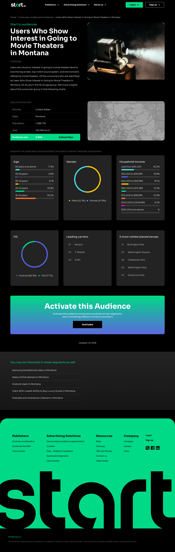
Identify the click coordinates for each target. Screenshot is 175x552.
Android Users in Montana (26, 384)
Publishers (50, 5)
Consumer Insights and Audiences (36, 17)
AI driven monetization (23, 441)
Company (130, 436)
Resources (104, 436)
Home (13, 17)
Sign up (153, 5)
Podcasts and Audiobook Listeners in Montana (37, 398)
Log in (133, 5)
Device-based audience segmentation (65, 441)
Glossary (100, 446)
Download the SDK (21, 446)
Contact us (101, 456)
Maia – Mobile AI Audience (60, 451)
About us (98, 5)
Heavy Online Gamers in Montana (30, 377)
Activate (87, 324)
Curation (51, 446)
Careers (127, 446)
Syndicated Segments (57, 456)
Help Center (102, 461)
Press (126, 451)
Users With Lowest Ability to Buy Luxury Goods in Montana (43, 391)
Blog (98, 441)
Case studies (18, 451)
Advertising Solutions (75, 5)
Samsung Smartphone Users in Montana (34, 370)
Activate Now (66, 137)
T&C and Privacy (104, 451)
